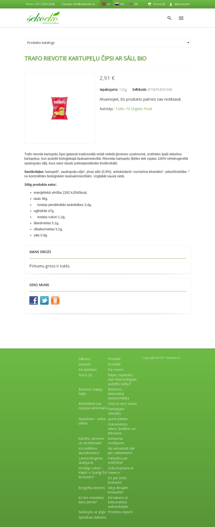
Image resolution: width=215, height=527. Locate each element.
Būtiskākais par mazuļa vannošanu (92, 405)
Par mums (116, 369)
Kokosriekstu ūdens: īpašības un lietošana (122, 428)
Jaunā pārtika (118, 419)
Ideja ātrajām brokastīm (118, 489)
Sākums (84, 358)
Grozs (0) (159, 4)
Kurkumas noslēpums (116, 440)
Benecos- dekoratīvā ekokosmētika (118, 393)
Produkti (114, 358)
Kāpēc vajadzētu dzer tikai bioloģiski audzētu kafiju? (122, 379)
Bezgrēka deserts (91, 487)
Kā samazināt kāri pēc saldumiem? (121, 450)
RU (119, 4)
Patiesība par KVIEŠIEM (118, 460)
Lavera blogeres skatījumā (90, 460)
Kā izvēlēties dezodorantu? (88, 450)
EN (133, 4)
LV (106, 4)
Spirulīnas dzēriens (92, 517)
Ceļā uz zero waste (122, 403)
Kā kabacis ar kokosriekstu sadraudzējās (118, 502)
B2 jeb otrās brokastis (117, 480)
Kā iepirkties (87, 369)
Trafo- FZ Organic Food (134, 108)
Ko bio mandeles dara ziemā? (91, 499)
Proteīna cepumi (120, 512)
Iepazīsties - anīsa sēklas (92, 421)
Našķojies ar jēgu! (92, 512)
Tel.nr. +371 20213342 (40, 4)
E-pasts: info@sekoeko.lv (78, 4)
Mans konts (182, 4)
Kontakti (114, 364)
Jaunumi (84, 364)
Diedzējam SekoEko (116, 411)
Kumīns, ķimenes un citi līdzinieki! (91, 440)
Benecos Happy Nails (90, 391)
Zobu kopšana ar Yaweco (121, 470)
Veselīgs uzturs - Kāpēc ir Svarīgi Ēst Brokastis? (92, 472)
